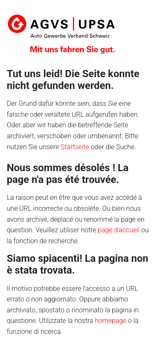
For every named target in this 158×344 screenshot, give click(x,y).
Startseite (75, 147)
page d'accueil (118, 230)
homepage (110, 321)
